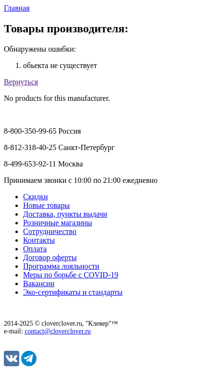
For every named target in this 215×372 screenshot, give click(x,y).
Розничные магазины (57, 223)
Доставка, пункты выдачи (65, 214)
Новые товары (46, 205)
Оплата (35, 249)
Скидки (35, 197)
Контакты (39, 240)
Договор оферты (50, 257)
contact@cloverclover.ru (58, 331)
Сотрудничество (49, 231)
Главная (17, 8)
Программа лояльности (61, 266)
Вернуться (21, 82)
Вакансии (38, 283)
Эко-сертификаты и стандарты (73, 292)
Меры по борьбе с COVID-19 (70, 275)
